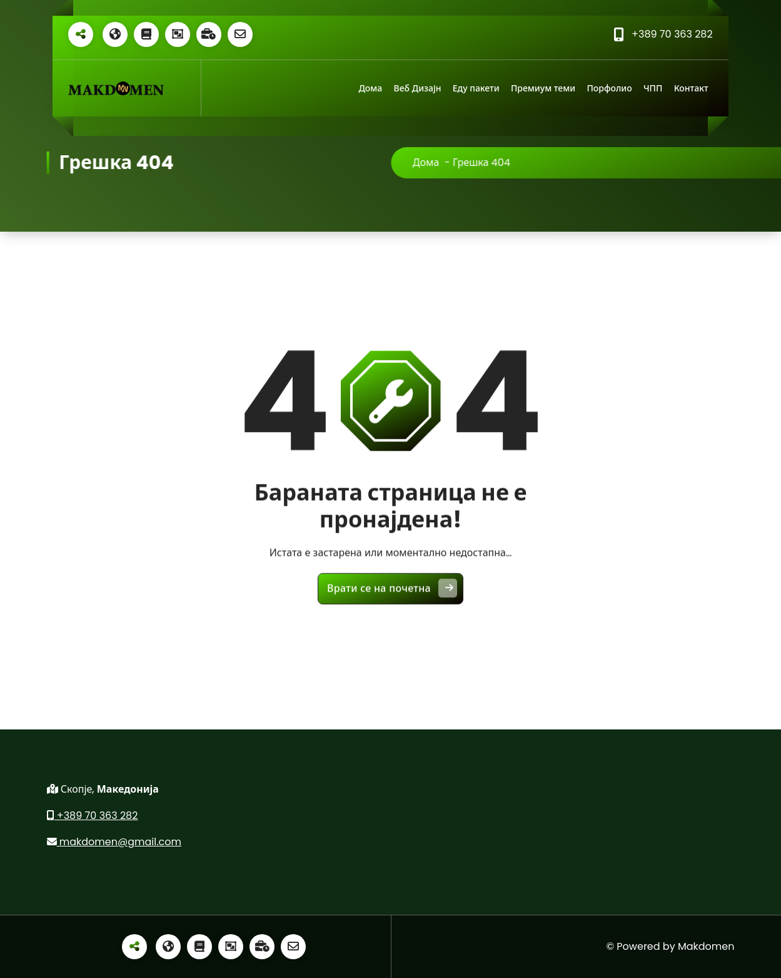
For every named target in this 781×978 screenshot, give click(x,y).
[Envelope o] (240, 34)
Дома (370, 88)
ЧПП (652, 88)
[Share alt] (80, 34)
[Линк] (116, 88)
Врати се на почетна (392, 596)
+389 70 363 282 (92, 815)
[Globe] (115, 34)
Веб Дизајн (417, 88)
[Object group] (177, 34)
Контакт (691, 88)
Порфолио (609, 88)
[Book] (146, 34)
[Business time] (208, 34)
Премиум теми (543, 88)
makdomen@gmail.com (114, 842)
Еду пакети (476, 88)
